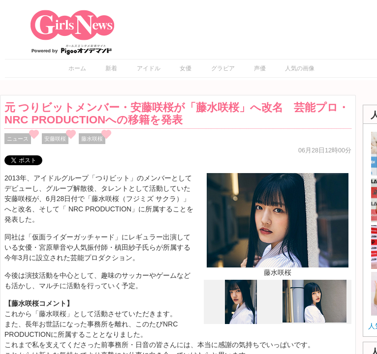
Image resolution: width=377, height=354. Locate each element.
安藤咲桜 (55, 139)
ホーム (77, 68)
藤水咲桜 (92, 139)
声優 (260, 68)
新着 (111, 68)
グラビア (223, 68)
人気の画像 (299, 68)
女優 (185, 68)
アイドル (148, 68)
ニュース (18, 139)
